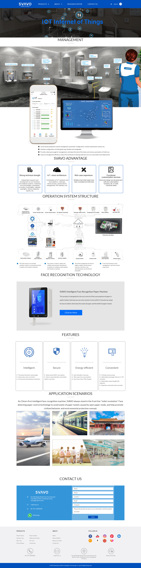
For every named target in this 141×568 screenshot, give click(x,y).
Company (77, 505)
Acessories (32, 543)
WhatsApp (34, 515)
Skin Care (19, 540)
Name (76, 488)
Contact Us (56, 543)
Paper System (33, 535)
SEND (93, 517)
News (54, 535)
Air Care (31, 540)
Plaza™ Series (20, 535)
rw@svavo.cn (35, 504)
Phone (76, 492)
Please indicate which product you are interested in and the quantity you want (93, 510)
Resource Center (57, 540)
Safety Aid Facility (34, 538)
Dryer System (20, 543)
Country (76, 496)
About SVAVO (56, 538)
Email (76, 501)
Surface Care (20, 538)
